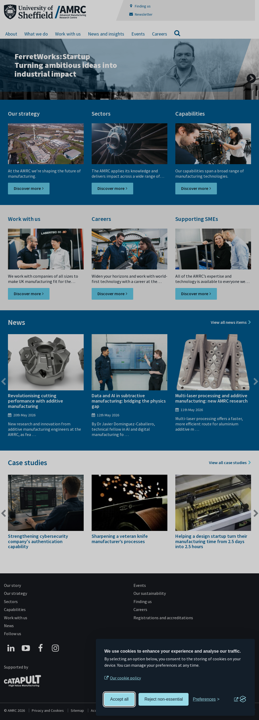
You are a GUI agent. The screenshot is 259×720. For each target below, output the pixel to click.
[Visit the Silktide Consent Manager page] (240, 699)
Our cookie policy (125, 677)
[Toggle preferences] (206, 699)
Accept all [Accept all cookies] (119, 699)
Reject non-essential (163, 699)
